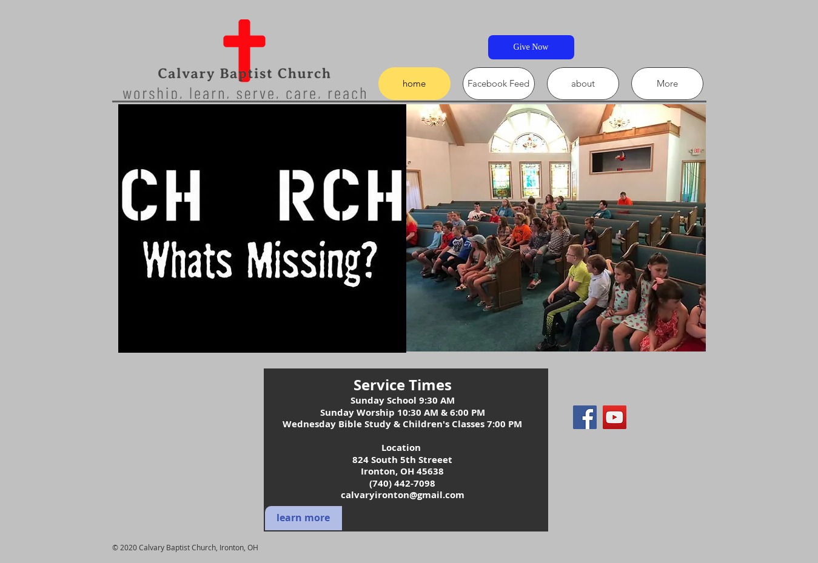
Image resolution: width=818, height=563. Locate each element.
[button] (551, 227)
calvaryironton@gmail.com (402, 494)
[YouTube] (614, 417)
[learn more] (303, 518)
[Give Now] (531, 47)
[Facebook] (585, 417)
